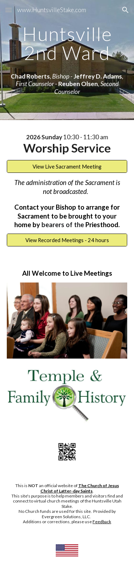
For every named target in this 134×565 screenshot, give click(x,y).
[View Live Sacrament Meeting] (67, 166)
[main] (67, 43)
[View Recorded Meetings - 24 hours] (67, 240)
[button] (8, 10)
